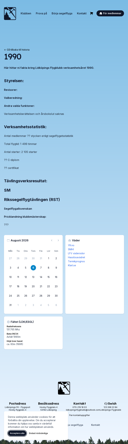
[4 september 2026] (41, 305)
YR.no (71, 245)
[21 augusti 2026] (41, 286)
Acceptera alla (17, 433)
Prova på (41, 13)
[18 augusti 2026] (18, 286)
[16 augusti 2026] (56, 277)
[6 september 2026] (56, 305)
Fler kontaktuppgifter (79, 415)
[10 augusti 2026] (10, 277)
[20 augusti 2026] (33, 286)
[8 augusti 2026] (48, 267)
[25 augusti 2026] (18, 295)
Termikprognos (76, 261)
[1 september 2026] (18, 305)
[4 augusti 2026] (18, 267)
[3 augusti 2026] (10, 267)
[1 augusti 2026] (48, 258)
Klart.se (72, 265)
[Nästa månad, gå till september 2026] (58, 240)
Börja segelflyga (62, 13)
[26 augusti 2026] (25, 295)
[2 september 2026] (25, 305)
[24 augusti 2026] (10, 295)
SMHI (71, 249)
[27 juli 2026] (10, 258)
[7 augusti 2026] (41, 267)
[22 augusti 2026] (48, 286)
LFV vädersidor (76, 253)
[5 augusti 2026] (25, 267)
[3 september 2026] (33, 305)
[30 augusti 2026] (56, 295)
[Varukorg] (91, 13)
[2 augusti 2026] (56, 258)
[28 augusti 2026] (41, 295)
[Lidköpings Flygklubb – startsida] (10, 13)
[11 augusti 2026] (18, 277)
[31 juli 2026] (41, 258)
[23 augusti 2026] (56, 286)
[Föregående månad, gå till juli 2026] (51, 240)
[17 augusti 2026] (10, 286)
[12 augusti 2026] (25, 277)
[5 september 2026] (48, 305)
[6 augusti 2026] (33, 267)
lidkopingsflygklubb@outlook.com (83, 410)
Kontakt (81, 13)
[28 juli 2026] (18, 258)
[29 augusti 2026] (48, 295)
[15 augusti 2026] (48, 277)
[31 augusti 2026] (10, 305)
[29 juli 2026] (25, 258)
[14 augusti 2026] (41, 277)
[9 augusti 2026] (56, 267)
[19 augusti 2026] (25, 286)
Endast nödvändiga (38, 433)
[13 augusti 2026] (33, 277)
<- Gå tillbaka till (17, 49)
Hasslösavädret (76, 257)
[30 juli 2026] (33, 258)
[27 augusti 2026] (33, 295)
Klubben (26, 13)
